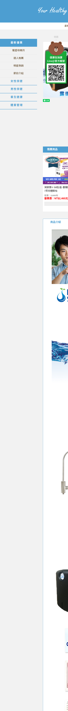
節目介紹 (19, 73)
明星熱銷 (19, 65)
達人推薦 (19, 58)
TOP (56, 89)
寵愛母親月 (18, 50)
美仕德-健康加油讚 (16, 15)
